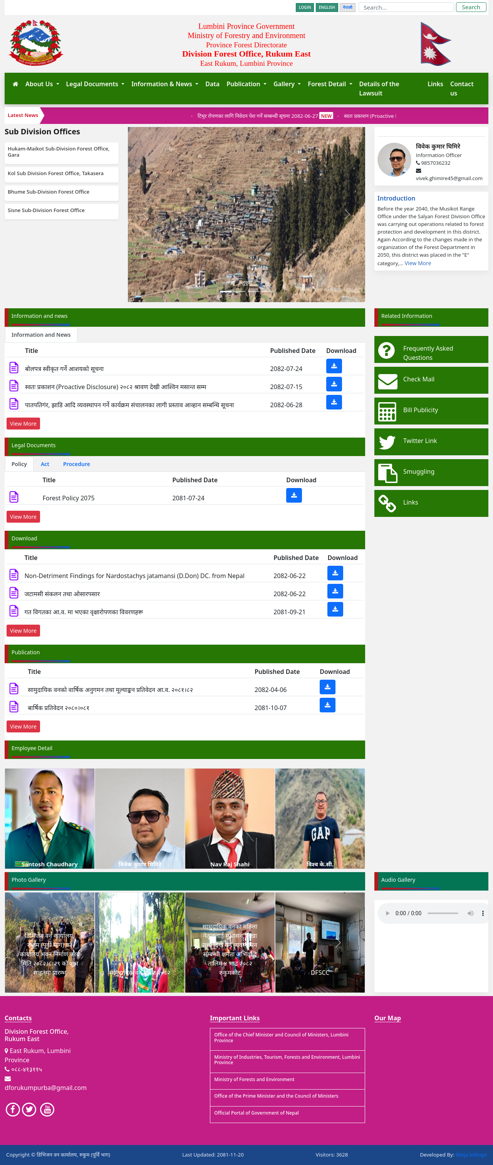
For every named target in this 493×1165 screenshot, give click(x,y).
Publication (244, 84)
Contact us (462, 88)
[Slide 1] (225, 291)
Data (212, 84)
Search (471, 7)
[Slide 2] (239, 291)
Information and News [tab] (41, 334)
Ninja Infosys (471, 1154)
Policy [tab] (19, 464)
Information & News (162, 84)
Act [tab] (45, 464)
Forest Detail (327, 84)
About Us (40, 84)
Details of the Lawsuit (379, 88)
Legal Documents (93, 84)
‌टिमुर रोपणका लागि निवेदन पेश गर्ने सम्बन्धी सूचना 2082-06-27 (275, 115)
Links (435, 84)
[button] (27, 818)
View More (418, 263)
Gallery (284, 84)
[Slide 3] (253, 291)
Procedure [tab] (76, 464)
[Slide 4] (267, 291)
